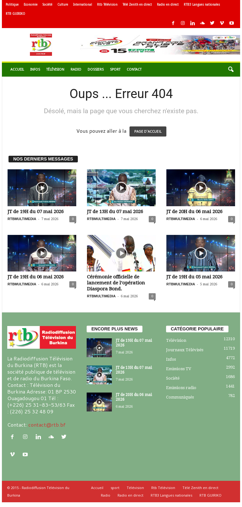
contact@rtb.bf (47, 424)
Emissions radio (181, 387)
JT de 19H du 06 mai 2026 (36, 277)
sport (115, 69)
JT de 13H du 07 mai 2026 (115, 211)
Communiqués (180, 397)
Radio (76, 69)
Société (47, 4)
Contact (134, 69)
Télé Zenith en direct (137, 4)
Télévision (55, 69)
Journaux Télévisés (184, 349)
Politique (12, 4)
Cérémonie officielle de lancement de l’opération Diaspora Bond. (116, 283)
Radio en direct (168, 4)
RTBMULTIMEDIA (22, 219)
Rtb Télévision (107, 4)
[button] (231, 70)
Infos (35, 69)
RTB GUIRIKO (15, 13)
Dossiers (96, 69)
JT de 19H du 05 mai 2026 (194, 277)
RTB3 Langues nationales (202, 4)
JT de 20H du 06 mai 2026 (194, 211)
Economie (30, 4)
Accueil (17, 69)
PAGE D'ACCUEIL (148, 131)
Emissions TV (178, 368)
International (82, 4)
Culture (62, 4)
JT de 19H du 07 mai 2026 (36, 211)
